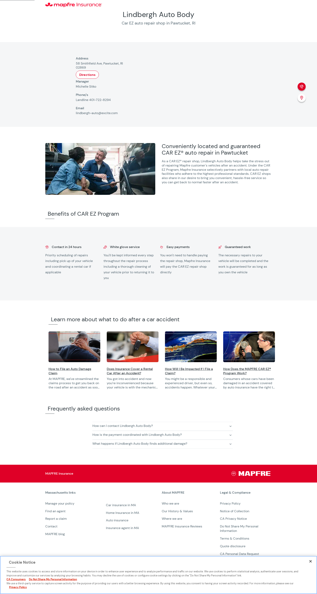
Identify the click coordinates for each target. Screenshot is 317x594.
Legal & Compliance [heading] (235, 493)
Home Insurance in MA (122, 513)
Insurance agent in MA (122, 528)
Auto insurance (117, 520)
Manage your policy (59, 503)
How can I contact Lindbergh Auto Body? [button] (122, 426)
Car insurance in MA (121, 505)
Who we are (170, 503)
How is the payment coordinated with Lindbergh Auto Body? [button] (137, 435)
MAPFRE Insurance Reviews (182, 526)
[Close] (310, 561)
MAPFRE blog (55, 534)
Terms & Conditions (234, 538)
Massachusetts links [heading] (60, 493)
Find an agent (55, 511)
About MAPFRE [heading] (173, 493)
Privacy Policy (230, 503)
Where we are (172, 519)
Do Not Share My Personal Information (53, 579)
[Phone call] (302, 87)
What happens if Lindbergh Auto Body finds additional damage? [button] (139, 443)
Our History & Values (177, 511)
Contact (51, 526)
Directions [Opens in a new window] (87, 75)
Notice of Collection (234, 511)
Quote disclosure (232, 546)
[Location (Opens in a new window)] (302, 98)
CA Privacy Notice (233, 519)
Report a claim (56, 519)
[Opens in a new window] (74, 346)
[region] (183, 363)
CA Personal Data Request (239, 554)
